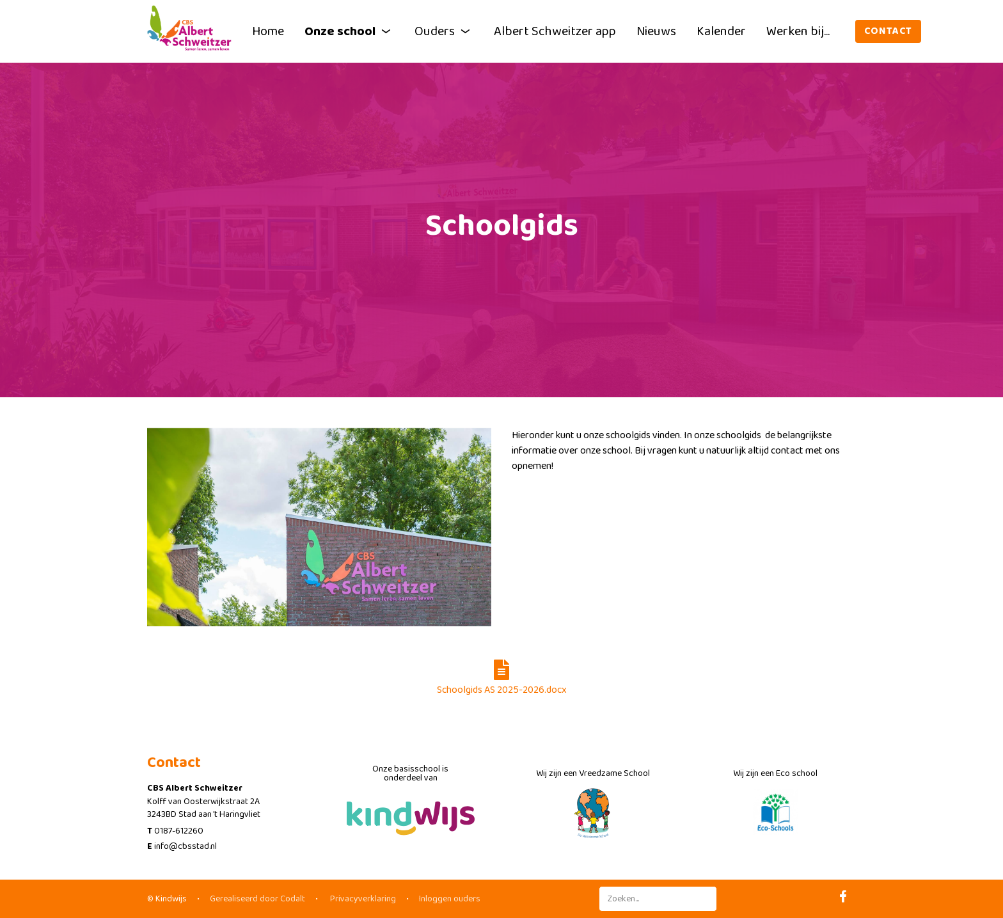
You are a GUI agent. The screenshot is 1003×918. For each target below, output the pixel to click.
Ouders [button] (444, 31)
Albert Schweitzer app (555, 31)
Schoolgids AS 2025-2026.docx (502, 679)
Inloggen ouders (449, 899)
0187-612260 (178, 831)
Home (268, 31)
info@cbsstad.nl (185, 846)
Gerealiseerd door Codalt (257, 899)
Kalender (721, 31)
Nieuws (656, 31)
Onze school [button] (349, 31)
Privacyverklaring (362, 899)
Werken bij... (798, 31)
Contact (888, 31)
